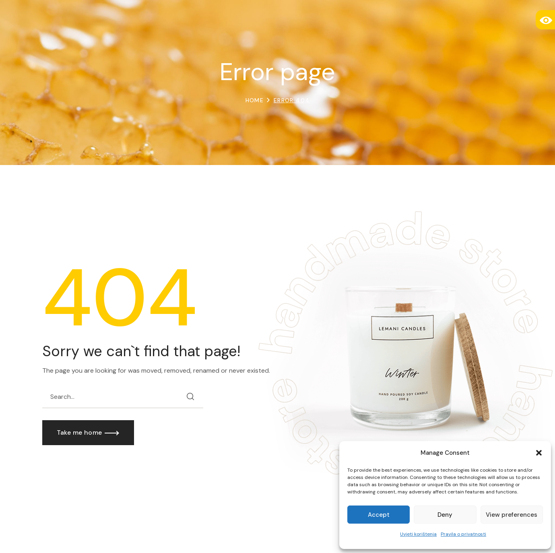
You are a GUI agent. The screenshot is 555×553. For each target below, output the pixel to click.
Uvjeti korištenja (418, 534)
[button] (539, 453)
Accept (379, 515)
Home (255, 100)
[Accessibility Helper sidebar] (545, 19)
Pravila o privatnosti (463, 534)
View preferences (511, 515)
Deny (444, 515)
